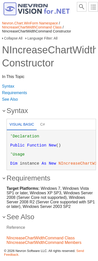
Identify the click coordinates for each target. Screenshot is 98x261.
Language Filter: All (42, 38)
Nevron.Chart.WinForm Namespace (30, 23)
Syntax (8, 86)
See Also (10, 99)
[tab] (22, 125)
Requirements (14, 93)
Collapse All (13, 38)
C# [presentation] (42, 124)
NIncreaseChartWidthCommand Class (32, 27)
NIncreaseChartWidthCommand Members (44, 242)
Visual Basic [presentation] (22, 124)
